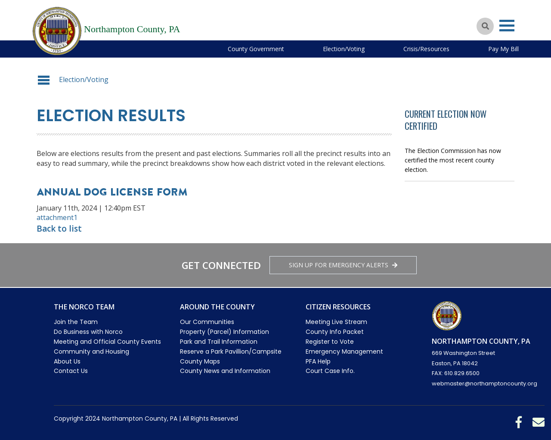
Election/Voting (344, 49)
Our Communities (207, 322)
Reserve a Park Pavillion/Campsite (231, 351)
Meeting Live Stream (336, 322)
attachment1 (57, 217)
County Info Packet (335, 331)
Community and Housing (91, 351)
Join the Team (76, 322)
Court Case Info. (330, 371)
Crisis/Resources (426, 49)
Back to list (59, 228)
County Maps (200, 361)
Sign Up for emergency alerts (343, 265)
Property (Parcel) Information (224, 331)
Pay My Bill (503, 49)
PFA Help (318, 361)
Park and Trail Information (218, 341)
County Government (256, 49)
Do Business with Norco (88, 331)
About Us (67, 361)
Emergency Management (344, 351)
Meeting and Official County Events (107, 341)
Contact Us (71, 371)
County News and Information (225, 371)
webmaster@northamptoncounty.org (484, 383)
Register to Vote (330, 341)
